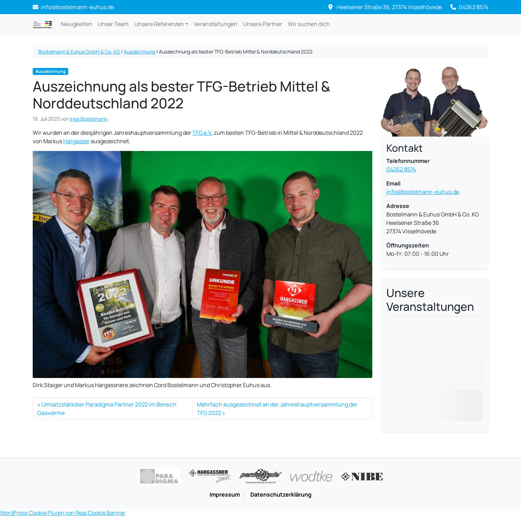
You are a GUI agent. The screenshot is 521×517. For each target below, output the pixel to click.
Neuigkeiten (76, 24)
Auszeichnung (139, 51)
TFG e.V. (202, 133)
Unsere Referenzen (159, 24)
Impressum (225, 494)
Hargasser (76, 141)
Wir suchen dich (309, 24)
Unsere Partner (262, 24)
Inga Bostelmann (89, 118)
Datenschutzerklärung (280, 494)
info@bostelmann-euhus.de (422, 192)
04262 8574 (469, 7)
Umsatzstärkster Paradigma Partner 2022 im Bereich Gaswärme (106, 409)
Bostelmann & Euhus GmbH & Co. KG (79, 51)
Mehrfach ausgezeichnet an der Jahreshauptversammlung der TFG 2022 (277, 409)
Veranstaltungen (215, 24)
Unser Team (113, 24)
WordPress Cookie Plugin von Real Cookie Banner (63, 513)
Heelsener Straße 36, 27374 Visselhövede (385, 7)
